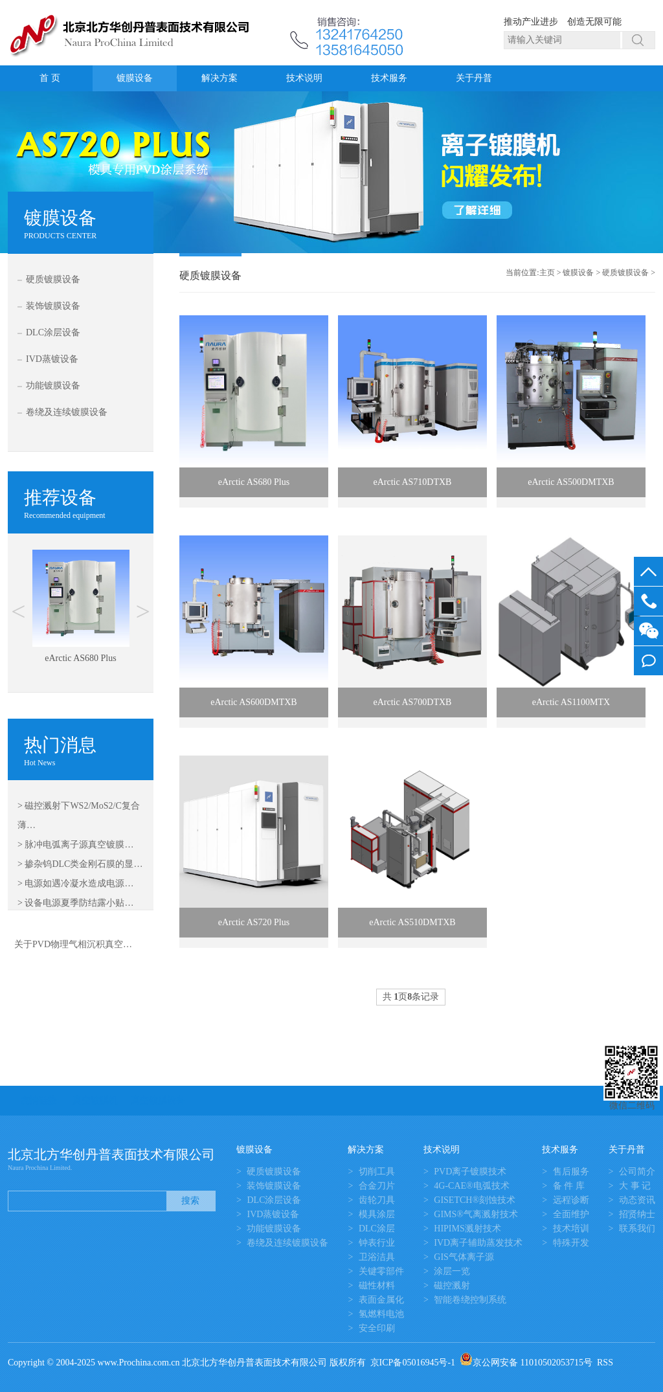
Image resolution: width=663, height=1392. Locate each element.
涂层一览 (452, 1271)
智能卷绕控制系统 (470, 1300)
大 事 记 (635, 1186)
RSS (605, 1362)
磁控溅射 (452, 1285)
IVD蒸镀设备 (52, 359)
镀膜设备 (135, 78)
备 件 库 (569, 1186)
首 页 (49, 78)
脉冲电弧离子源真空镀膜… (79, 844)
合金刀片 (377, 1186)
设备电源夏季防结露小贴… (79, 903)
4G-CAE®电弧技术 (471, 1186)
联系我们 (637, 1228)
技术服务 (389, 78)
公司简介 (637, 1171)
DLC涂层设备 (53, 332)
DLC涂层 (377, 1228)
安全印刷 (377, 1328)
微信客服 (648, 630)
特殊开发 (571, 1243)
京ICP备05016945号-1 (412, 1362)
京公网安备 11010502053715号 (526, 1362)
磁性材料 (377, 1285)
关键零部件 (381, 1271)
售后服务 (571, 1171)
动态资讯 (637, 1200)
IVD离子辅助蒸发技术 (478, 1243)
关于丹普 (474, 78)
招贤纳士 (637, 1214)
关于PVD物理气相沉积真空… (73, 944)
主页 (547, 272)
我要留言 (648, 660)
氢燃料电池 (381, 1314)
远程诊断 (571, 1200)
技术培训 (571, 1228)
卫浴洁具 (377, 1257)
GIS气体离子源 (464, 1257)
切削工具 (377, 1171)
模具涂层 (377, 1214)
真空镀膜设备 (158, 1100)
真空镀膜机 (95, 1100)
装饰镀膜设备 (53, 306)
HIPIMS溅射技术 (467, 1228)
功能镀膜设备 (53, 385)
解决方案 (219, 78)
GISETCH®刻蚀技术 (474, 1200)
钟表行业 (377, 1243)
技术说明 (304, 78)
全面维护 (571, 1214)
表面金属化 (381, 1300)
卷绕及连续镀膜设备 (66, 412)
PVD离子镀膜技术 (470, 1171)
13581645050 (648, 601)
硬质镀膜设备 (53, 279)
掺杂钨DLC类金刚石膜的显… (83, 864)
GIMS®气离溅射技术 (476, 1214)
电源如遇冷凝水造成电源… (79, 883)
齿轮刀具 (377, 1200)
